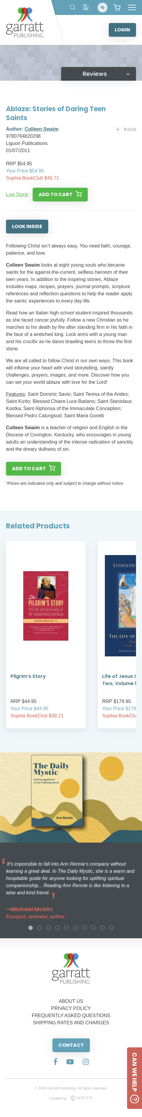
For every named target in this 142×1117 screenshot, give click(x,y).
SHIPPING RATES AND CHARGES (71, 1022)
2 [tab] (40, 928)
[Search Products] (72, 7)
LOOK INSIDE (27, 226)
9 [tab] (102, 928)
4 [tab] (58, 928)
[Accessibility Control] (103, 8)
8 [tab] (93, 928)
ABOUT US (71, 1001)
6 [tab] (75, 928)
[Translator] (86, 7)
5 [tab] (67, 928)
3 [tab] (49, 928)
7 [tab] (84, 928)
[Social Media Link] (55, 1062)
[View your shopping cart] (117, 7)
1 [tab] (31, 928)
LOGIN (122, 29)
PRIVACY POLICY (71, 1008)
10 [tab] (111, 928)
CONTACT (71, 1045)
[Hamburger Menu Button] (132, 7)
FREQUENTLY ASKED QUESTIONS (71, 1015)
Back (126, 129)
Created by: (71, 1098)
